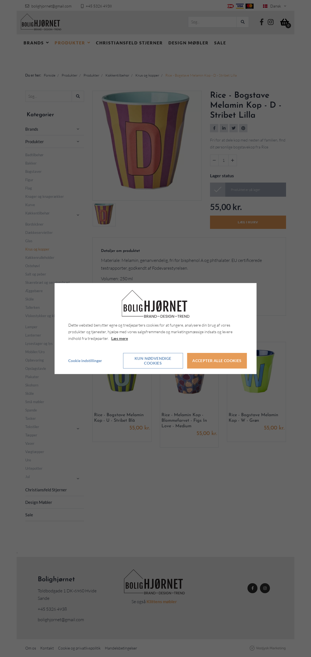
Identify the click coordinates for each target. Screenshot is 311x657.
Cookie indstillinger (85, 360)
